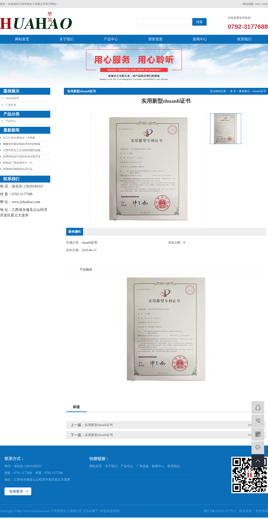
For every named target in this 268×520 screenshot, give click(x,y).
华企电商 (261, 511)
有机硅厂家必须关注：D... (18, 162)
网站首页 (22, 39)
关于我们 (66, 39)
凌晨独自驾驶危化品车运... (18, 169)
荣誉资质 (155, 39)
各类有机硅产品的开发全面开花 (21, 156)
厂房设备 (142, 466)
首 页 (233, 91)
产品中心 (111, 39)
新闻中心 (200, 39)
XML (265, 4)
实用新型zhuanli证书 (99, 425)
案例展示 (244, 91)
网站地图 (248, 4)
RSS (257, 4)
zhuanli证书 (12, 98)
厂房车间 (11, 105)
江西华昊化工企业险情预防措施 (21, 150)
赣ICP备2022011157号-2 (220, 511)
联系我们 (244, 39)
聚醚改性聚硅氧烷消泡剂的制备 (21, 144)
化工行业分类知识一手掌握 (19, 137)
